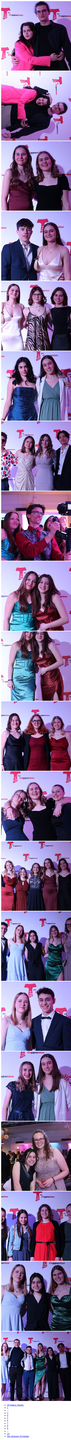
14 (8, 1433)
